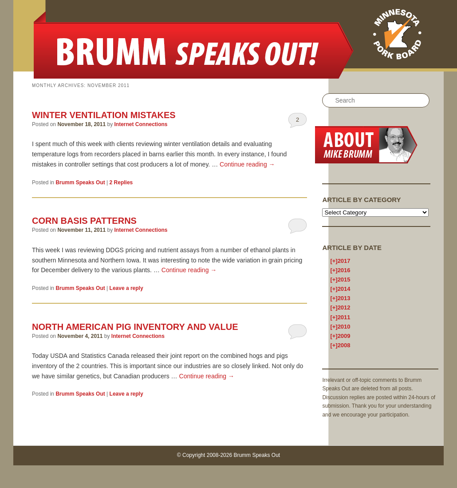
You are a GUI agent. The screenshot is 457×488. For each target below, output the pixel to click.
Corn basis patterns (84, 221)
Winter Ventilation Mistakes (104, 115)
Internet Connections (140, 124)
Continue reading (247, 164)
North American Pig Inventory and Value (135, 327)
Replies (121, 182)
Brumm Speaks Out (80, 182)
